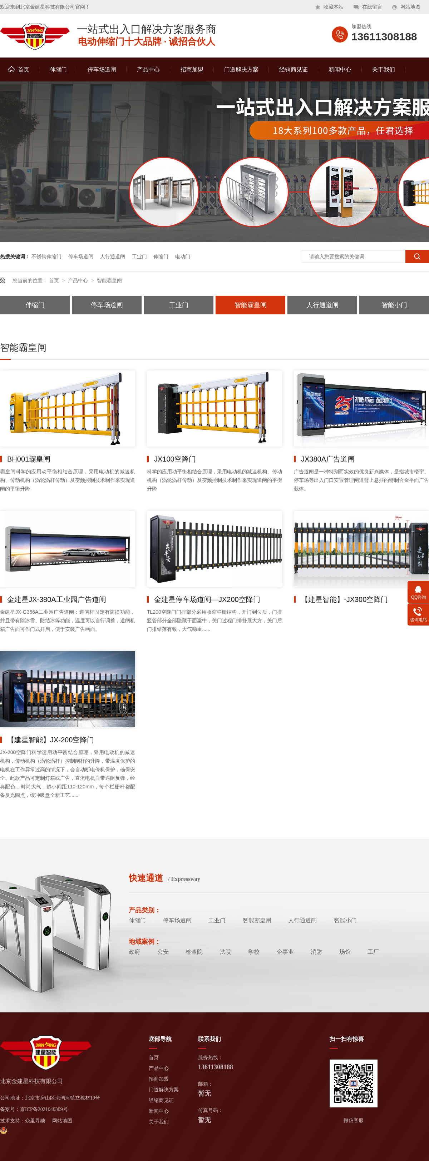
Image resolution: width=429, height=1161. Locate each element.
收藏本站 (334, 7)
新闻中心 (340, 69)
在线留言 (372, 7)
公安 (163, 952)
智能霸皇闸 (109, 280)
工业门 (139, 256)
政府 (134, 952)
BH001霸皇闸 (28, 459)
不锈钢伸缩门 (46, 256)
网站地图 (410, 7)
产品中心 (148, 69)
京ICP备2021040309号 (44, 1109)
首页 (18, 69)
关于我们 (383, 69)
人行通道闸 (112, 256)
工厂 (373, 952)
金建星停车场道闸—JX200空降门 (207, 599)
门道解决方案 (241, 69)
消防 (316, 952)
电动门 (182, 256)
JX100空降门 (175, 459)
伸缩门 (58, 69)
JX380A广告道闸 (328, 459)
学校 (254, 952)
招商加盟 (192, 69)
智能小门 (394, 305)
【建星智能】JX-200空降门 (50, 740)
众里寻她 (35, 1120)
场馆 (345, 952)
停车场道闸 (102, 69)
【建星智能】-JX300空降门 (344, 599)
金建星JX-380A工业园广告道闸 (56, 599)
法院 (225, 952)
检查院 (194, 952)
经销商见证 (293, 69)
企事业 (285, 952)
